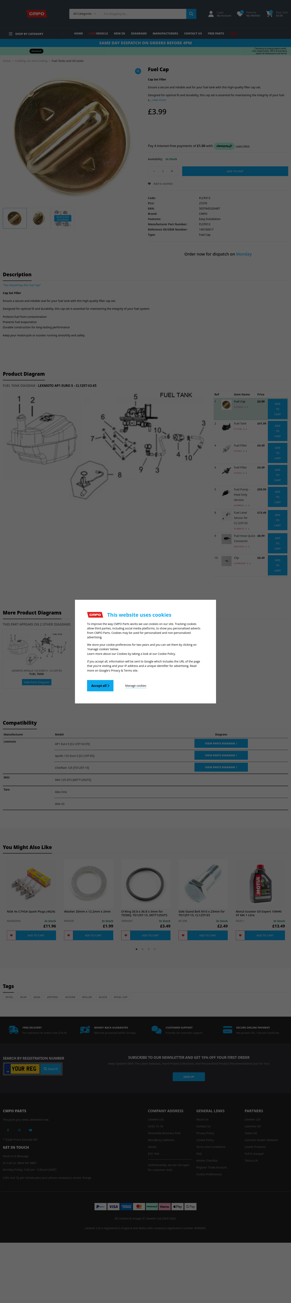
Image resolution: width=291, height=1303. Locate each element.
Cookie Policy (166, 654)
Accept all (100, 685)
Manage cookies (135, 685)
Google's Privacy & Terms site (118, 670)
